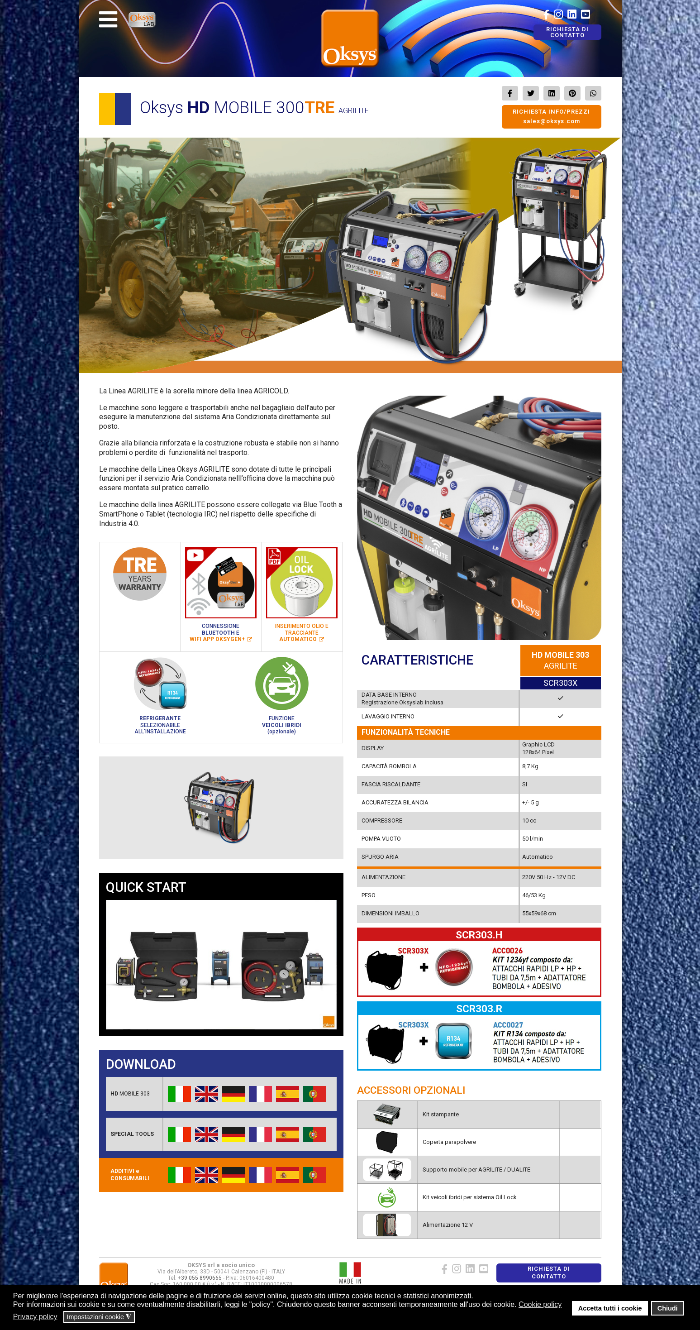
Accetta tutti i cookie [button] (610, 1308)
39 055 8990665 (201, 1278)
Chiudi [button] (667, 1308)
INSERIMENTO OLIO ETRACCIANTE (302, 632)
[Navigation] (108, 19)
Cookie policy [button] (540, 1304)
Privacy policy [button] (35, 1316)
